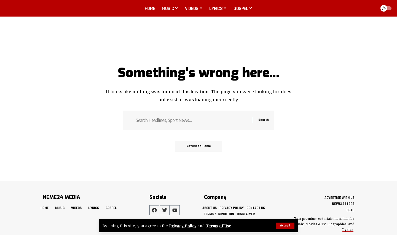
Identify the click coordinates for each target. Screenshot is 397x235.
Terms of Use (218, 225)
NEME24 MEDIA (61, 197)
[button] (285, 226)
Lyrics (347, 229)
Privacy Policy (183, 225)
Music (299, 224)
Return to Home (198, 146)
